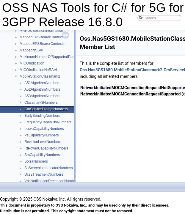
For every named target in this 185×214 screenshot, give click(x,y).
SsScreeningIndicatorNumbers (48, 168)
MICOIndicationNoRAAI (38, 70)
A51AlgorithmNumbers (42, 83)
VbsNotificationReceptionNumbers (51, 181)
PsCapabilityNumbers (41, 135)
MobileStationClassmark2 (40, 76)
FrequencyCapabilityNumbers (47, 122)
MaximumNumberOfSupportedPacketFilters (54, 57)
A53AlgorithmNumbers (42, 96)
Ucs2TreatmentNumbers (43, 174)
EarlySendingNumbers (42, 116)
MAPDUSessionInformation (41, 31)
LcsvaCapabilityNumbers (44, 129)
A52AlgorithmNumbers (42, 89)
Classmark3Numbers (41, 102)
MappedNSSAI (31, 50)
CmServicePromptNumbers (46, 109)
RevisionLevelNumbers (42, 142)
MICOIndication (32, 63)
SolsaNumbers (36, 161)
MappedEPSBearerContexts (42, 44)
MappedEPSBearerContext (41, 37)
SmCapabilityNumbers (42, 155)
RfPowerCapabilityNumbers (46, 148)
